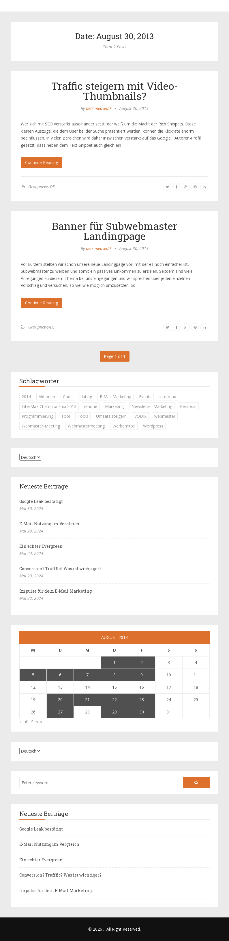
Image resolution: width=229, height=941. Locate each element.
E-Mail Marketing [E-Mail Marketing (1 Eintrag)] (115, 396)
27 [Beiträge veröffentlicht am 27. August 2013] (60, 712)
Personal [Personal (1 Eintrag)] (188, 406)
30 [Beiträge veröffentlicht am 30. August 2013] (141, 712)
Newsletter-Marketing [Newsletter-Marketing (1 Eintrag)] (152, 406)
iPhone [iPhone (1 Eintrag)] (90, 406)
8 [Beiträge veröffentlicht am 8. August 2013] (114, 674)
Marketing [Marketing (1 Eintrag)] (114, 406)
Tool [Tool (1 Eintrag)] (65, 416)
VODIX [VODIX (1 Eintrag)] (140, 416)
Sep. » (36, 721)
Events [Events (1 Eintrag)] (145, 396)
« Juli (23, 721)
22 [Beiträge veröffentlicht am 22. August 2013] (114, 699)
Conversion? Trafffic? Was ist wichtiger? (60, 568)
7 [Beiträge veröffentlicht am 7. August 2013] (87, 674)
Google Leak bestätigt (41, 501)
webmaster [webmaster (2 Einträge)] (164, 416)
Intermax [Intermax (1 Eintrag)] (167, 396)
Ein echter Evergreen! (41, 546)
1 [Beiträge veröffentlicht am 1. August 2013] (114, 662)
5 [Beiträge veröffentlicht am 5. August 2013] (33, 674)
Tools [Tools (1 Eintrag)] (83, 416)
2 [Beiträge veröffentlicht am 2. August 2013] (141, 662)
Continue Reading (41, 162)
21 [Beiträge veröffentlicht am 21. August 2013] (87, 699)
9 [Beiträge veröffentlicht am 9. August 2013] (141, 674)
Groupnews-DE (41, 186)
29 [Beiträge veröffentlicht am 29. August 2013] (114, 712)
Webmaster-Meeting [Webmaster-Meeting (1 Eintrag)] (41, 426)
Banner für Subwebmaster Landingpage (114, 231)
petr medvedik (99, 108)
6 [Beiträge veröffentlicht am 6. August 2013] (60, 674)
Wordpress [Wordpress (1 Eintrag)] (153, 426)
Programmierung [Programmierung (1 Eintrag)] (37, 416)
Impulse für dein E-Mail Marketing (55, 591)
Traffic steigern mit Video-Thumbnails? (114, 90)
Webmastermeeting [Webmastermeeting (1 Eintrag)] (86, 426)
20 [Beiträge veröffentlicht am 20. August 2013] (60, 699)
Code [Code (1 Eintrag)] (68, 396)
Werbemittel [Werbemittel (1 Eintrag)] (123, 426)
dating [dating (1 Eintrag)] (86, 396)
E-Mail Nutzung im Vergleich (49, 523)
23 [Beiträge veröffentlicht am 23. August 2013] (141, 699)
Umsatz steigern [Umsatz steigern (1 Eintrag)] (111, 416)
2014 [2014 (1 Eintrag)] (26, 396)
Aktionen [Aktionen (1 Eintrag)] (47, 396)
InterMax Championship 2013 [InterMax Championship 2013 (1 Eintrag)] (49, 406)
